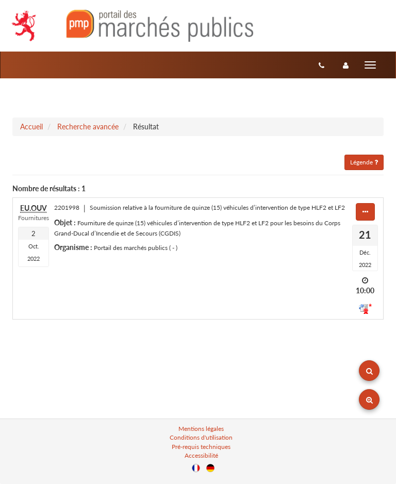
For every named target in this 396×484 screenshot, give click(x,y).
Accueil (31, 126)
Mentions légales (201, 428)
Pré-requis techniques (201, 446)
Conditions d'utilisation (201, 437)
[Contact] (321, 65)
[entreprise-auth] (346, 65)
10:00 (365, 290)
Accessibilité (201, 455)
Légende (364, 162)
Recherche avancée (88, 126)
